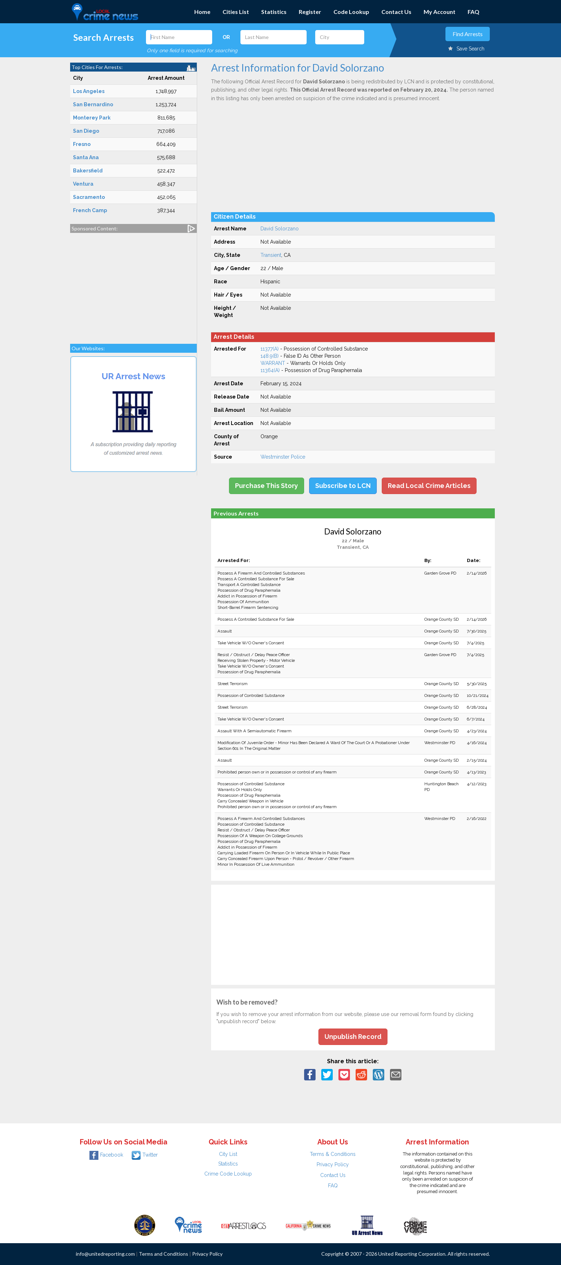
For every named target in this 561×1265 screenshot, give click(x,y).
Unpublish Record (353, 1036)
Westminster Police (282, 457)
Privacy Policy (333, 1164)
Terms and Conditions (163, 1254)
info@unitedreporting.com (105, 1254)
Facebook (106, 1155)
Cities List (236, 11)
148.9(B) (269, 356)
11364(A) (270, 370)
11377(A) (269, 349)
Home (202, 11)
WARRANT (272, 363)
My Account (439, 11)
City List (228, 1154)
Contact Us (396, 11)
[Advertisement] (133, 285)
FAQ (473, 11)
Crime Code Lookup (228, 1174)
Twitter (145, 1155)
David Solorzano (279, 228)
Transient (270, 255)
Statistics (274, 11)
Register (310, 11)
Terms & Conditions (333, 1154)
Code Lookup (351, 11)
